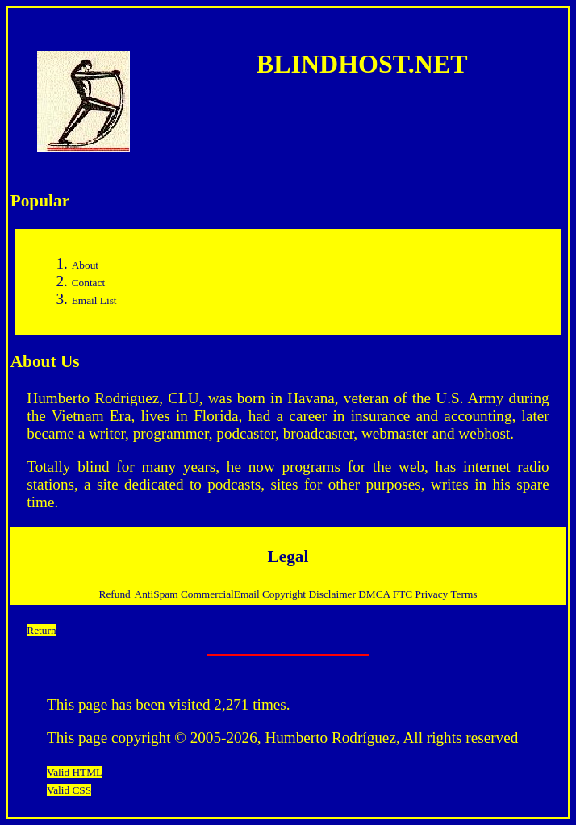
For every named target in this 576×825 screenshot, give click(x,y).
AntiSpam (158, 594)
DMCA (375, 594)
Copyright (285, 594)
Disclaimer (333, 594)
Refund (115, 594)
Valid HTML (74, 772)
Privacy (433, 594)
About (85, 265)
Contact (88, 283)
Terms (463, 594)
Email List (94, 300)
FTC (404, 594)
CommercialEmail (221, 594)
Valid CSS (69, 790)
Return (41, 630)
